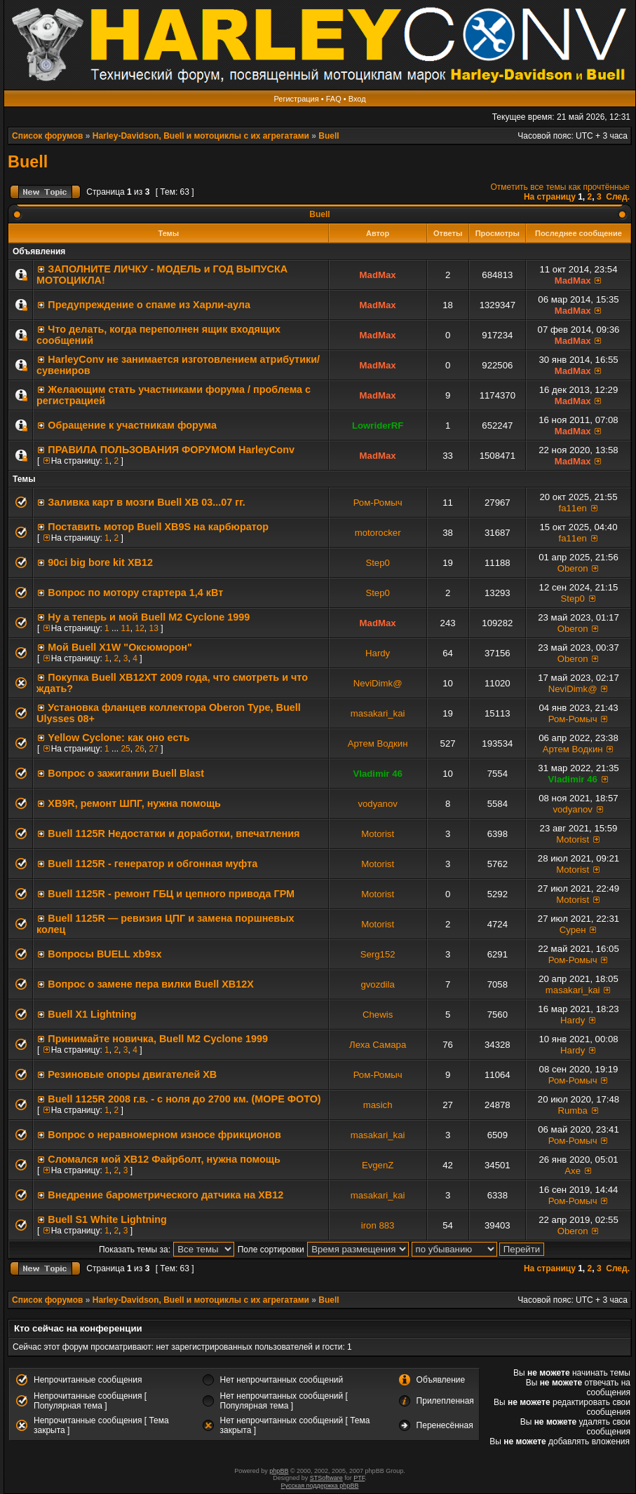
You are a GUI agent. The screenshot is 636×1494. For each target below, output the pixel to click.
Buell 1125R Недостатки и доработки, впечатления (173, 833)
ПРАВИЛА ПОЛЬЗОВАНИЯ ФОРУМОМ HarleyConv (171, 449)
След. (618, 197)
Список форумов (47, 136)
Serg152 (377, 954)
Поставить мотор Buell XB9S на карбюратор (158, 526)
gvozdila (377, 984)
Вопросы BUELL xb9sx (104, 954)
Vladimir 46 (377, 773)
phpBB (278, 1470)
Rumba (572, 1110)
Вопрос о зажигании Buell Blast (126, 773)
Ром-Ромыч (377, 502)
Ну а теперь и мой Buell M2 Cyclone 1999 (149, 617)
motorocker (378, 532)
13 (153, 628)
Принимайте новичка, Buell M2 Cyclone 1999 (158, 1038)
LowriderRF (377, 425)
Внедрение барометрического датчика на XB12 (165, 1195)
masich (378, 1105)
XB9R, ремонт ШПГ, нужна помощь (134, 803)
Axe (572, 1171)
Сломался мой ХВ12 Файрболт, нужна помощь (164, 1159)
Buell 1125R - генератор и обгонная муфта (152, 863)
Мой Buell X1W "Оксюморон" (119, 647)
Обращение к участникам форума (132, 425)
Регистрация (295, 99)
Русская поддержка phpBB (320, 1485)
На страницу (550, 197)
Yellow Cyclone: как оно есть (118, 737)
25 (125, 749)
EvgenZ (377, 1165)
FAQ (333, 99)
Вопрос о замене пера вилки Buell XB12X (151, 984)
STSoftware (326, 1477)
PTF (359, 1477)
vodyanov (377, 803)
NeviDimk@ (377, 683)
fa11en (572, 508)
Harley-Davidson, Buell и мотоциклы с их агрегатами (201, 136)
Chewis (378, 1014)
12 (139, 628)
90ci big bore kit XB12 (100, 562)
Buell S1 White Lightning (107, 1219)
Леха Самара (377, 1044)
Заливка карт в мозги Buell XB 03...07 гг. (146, 502)
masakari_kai (378, 713)
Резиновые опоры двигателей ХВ (132, 1074)
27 (153, 749)
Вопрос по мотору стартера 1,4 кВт (135, 592)
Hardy (377, 653)
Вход (357, 99)
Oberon (572, 568)
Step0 (377, 563)
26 (139, 749)
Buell (328, 136)
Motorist (377, 834)
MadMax (378, 275)
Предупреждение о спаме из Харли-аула (149, 304)
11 (125, 628)
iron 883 (378, 1225)
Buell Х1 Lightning (92, 1014)
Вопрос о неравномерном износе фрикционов (164, 1134)
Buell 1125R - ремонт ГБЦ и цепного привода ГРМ (171, 893)
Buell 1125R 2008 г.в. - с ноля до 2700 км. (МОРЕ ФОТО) (184, 1099)
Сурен (573, 930)
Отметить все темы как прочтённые (560, 187)
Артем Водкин (378, 743)
